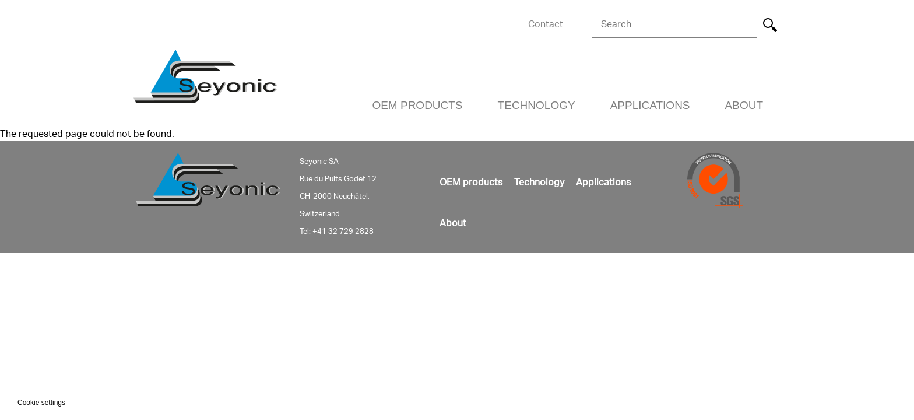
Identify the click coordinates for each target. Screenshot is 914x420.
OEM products (471, 182)
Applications (650, 105)
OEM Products (417, 105)
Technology (536, 105)
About (744, 105)
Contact (545, 24)
